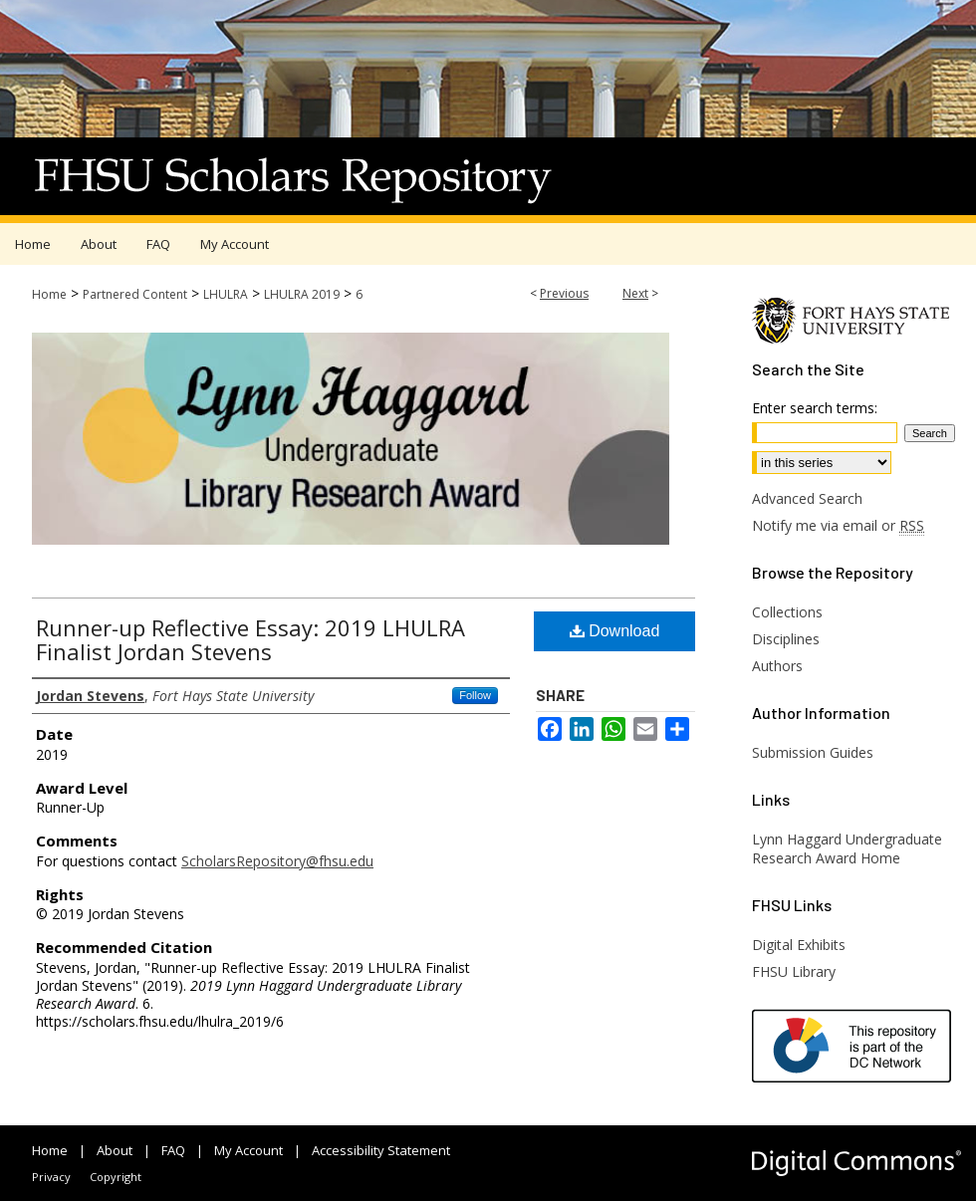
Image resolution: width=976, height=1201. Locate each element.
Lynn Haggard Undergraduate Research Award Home (847, 848)
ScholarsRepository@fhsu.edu (277, 860)
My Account (248, 1150)
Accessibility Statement (381, 1150)
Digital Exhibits (799, 944)
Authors (777, 665)
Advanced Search (807, 498)
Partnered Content (135, 294)
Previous (564, 293)
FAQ (173, 1150)
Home (49, 294)
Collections (787, 611)
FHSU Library (794, 971)
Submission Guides (812, 752)
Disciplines (786, 638)
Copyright (115, 1176)
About (114, 1150)
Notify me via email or (838, 525)
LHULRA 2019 (302, 294)
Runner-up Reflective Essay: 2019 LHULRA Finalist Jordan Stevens (250, 639)
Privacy (51, 1176)
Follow (475, 695)
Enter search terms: (814, 407)
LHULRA (225, 294)
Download (615, 630)
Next (635, 293)
